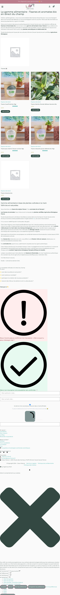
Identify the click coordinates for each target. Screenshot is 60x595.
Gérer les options (8, 579)
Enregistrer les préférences (37, 586)
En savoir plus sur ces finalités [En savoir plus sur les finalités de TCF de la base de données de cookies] (12, 584)
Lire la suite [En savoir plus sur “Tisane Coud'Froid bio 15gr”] (5, 111)
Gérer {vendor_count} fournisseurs (13, 582)
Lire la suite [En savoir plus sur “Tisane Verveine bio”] (5, 199)
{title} (5, 589)
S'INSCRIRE (30, 416)
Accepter (3, 586)
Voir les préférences (21, 586)
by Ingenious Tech (6, 466)
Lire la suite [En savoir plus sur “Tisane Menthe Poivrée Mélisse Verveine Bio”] (35, 110)
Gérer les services (8, 580)
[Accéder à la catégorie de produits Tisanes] (15, 54)
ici (34, 218)
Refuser (10, 586)
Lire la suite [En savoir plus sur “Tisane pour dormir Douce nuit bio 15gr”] (5, 156)
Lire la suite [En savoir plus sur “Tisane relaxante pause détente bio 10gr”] (35, 156)
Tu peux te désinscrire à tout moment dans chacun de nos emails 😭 (30, 408)
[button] (2, 6)
